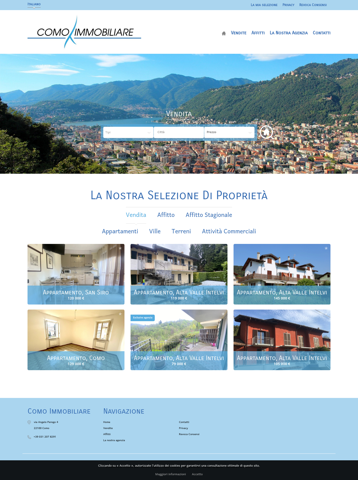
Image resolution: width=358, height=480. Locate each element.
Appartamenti (120, 231)
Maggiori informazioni (170, 474)
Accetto (197, 474)
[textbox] (183, 132)
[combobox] (179, 132)
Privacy (288, 5)
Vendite (238, 33)
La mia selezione (264, 5)
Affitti (258, 33)
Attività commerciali (229, 231)
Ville (155, 231)
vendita (136, 215)
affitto (166, 215)
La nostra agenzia (289, 33)
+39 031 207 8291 (45, 437)
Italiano (34, 4)
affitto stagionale (209, 215)
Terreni (181, 231)
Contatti (321, 33)
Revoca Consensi (313, 5)
